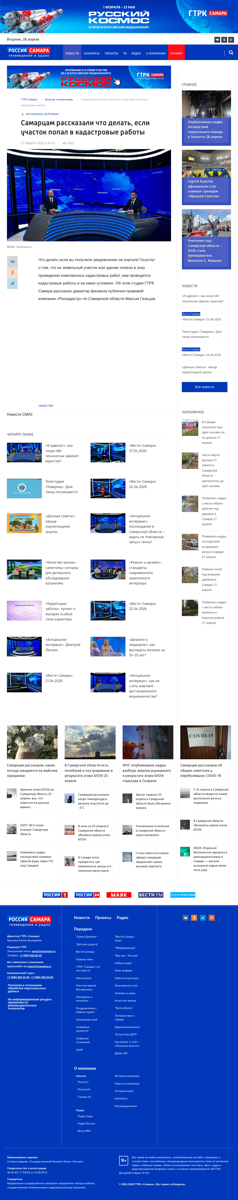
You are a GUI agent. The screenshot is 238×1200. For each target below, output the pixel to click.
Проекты (111, 53)
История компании (127, 1076)
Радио (136, 53)
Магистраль (84, 978)
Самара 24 (84, 1096)
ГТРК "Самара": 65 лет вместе (88, 968)
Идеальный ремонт (127, 1027)
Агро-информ (123, 970)
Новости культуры (127, 978)
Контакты (121, 1098)
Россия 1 (83, 1081)
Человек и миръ (125, 993)
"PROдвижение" (125, 948)
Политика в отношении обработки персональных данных (27, 988)
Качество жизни (125, 1000)
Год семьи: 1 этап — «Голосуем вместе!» (127, 1043)
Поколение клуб (86, 1019)
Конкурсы (92, 53)
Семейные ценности (82, 1028)
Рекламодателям (126, 1106)
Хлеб (79, 1049)
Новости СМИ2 (20, 414)
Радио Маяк (85, 1116)
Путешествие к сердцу (124, 1017)
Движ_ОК (121, 1053)
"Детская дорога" (87, 944)
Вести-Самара (85, 951)
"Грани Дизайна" (86, 936)
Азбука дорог (123, 963)
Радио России (86, 1123)
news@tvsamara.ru (43, 951)
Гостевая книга (124, 1091)
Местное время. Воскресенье (86, 987)
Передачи (83, 929)
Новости (72, 53)
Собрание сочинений (83, 1040)
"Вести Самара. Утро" (124, 938)
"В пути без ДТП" (126, 1034)
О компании (155, 53)
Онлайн (176, 53)
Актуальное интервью (42, 114)
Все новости (204, 358)
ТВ (125, 53)
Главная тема (84, 959)
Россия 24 (84, 1089)
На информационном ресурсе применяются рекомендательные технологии (30, 1004)
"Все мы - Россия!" (126, 955)
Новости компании (127, 1083)
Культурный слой (126, 985)
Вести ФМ (84, 1130)
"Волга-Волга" (124, 1008)
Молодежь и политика (84, 998)
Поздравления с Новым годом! (86, 1010)
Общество (45, 405)
